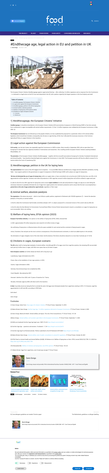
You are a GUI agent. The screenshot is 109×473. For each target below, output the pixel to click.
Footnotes (17, 113)
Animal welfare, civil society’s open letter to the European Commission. (39, 318)
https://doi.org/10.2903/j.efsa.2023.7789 (21, 341)
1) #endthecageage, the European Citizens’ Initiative (26, 102)
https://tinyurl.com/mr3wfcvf (55, 322)
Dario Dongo (15, 47)
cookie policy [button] (58, 453)
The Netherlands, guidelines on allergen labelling (85, 414)
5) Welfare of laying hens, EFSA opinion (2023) (25, 109)
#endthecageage (18, 394)
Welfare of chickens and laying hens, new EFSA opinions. (38, 346)
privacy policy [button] (57, 452)
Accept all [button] (88, 468)
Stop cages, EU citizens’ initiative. (35, 305)
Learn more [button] (21, 468)
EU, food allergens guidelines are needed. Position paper (26, 414)
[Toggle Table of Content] (38, 100)
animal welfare (27, 394)
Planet (16, 38)
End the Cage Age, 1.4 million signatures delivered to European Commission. (49, 309)
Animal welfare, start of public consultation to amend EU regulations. (47, 335)
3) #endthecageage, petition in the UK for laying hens (26, 106)
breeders (34, 394)
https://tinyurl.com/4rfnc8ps (71, 331)
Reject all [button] (77, 468)
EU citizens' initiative (42, 394)
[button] (94, 21)
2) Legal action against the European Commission (26, 104)
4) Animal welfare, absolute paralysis (22, 107)
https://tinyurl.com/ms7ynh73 (55, 326)
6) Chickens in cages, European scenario (23, 111)
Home (11, 38)
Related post (17, 115)
